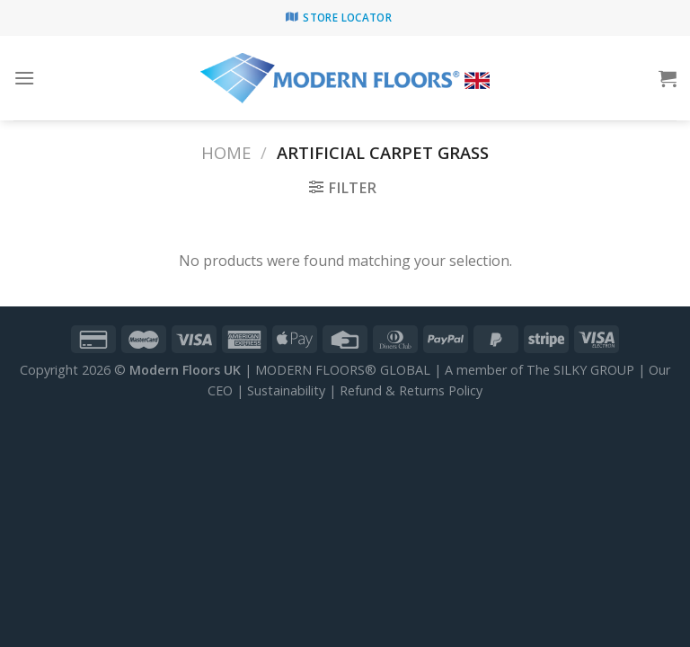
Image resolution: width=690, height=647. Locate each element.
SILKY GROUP (593, 369)
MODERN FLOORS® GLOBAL (342, 369)
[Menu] (24, 78)
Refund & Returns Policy (411, 390)
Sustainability (286, 390)
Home (226, 152)
